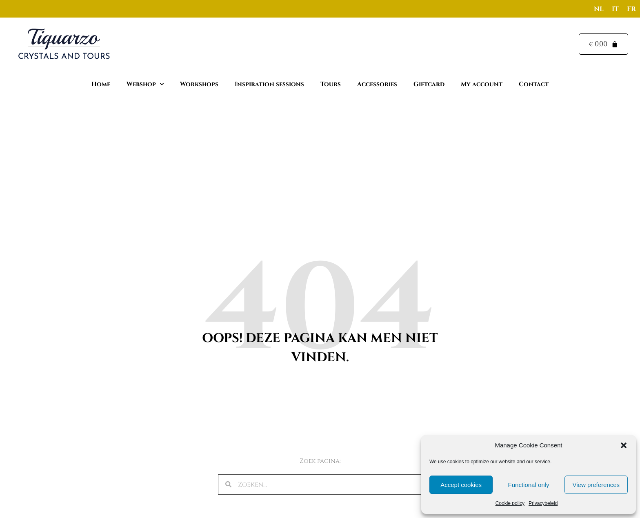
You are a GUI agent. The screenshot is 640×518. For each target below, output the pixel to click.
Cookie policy (510, 503)
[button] (624, 445)
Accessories (377, 84)
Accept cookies (461, 484)
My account (481, 84)
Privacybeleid (543, 503)
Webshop (145, 84)
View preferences (596, 484)
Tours (330, 84)
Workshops (199, 84)
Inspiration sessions (269, 84)
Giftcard (428, 84)
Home (100, 84)
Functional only (528, 484)
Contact (534, 84)
